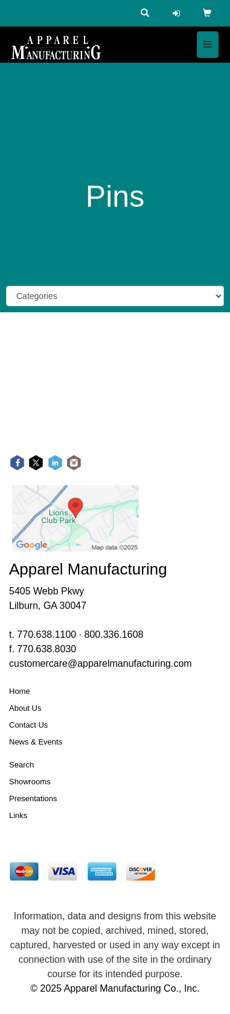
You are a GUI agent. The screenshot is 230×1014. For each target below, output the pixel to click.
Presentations (33, 798)
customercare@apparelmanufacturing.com (100, 663)
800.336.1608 (114, 634)
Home (19, 691)
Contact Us (28, 724)
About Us (25, 708)
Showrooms (30, 781)
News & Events (35, 741)
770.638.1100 (46, 634)
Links (18, 815)
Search (21, 764)
